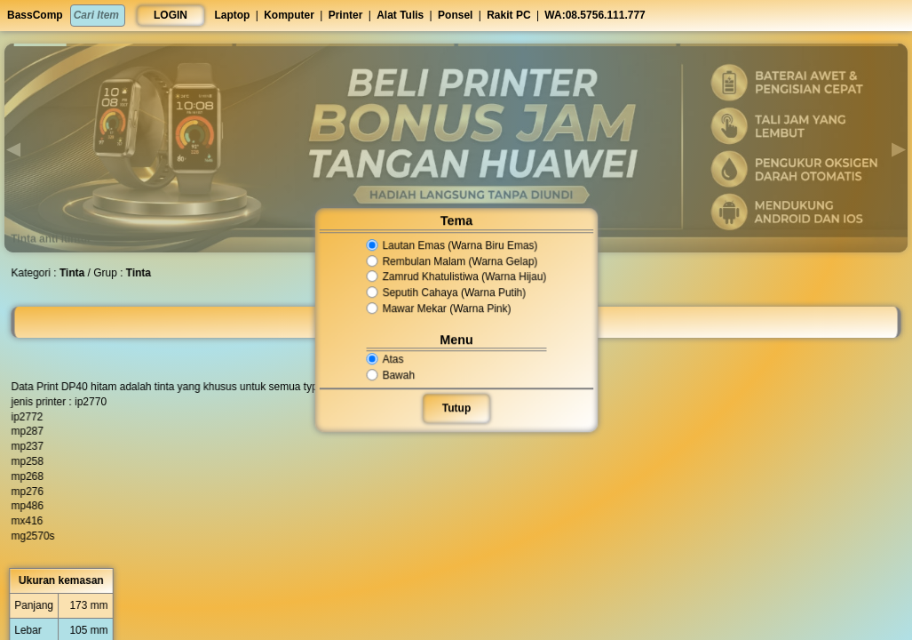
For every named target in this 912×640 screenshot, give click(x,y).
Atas (388, 359)
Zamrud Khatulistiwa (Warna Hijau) (456, 277)
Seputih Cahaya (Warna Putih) (446, 292)
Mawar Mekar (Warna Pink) (439, 308)
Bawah (393, 375)
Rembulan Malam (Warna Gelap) (452, 261)
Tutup (455, 408)
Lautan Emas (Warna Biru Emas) (452, 245)
